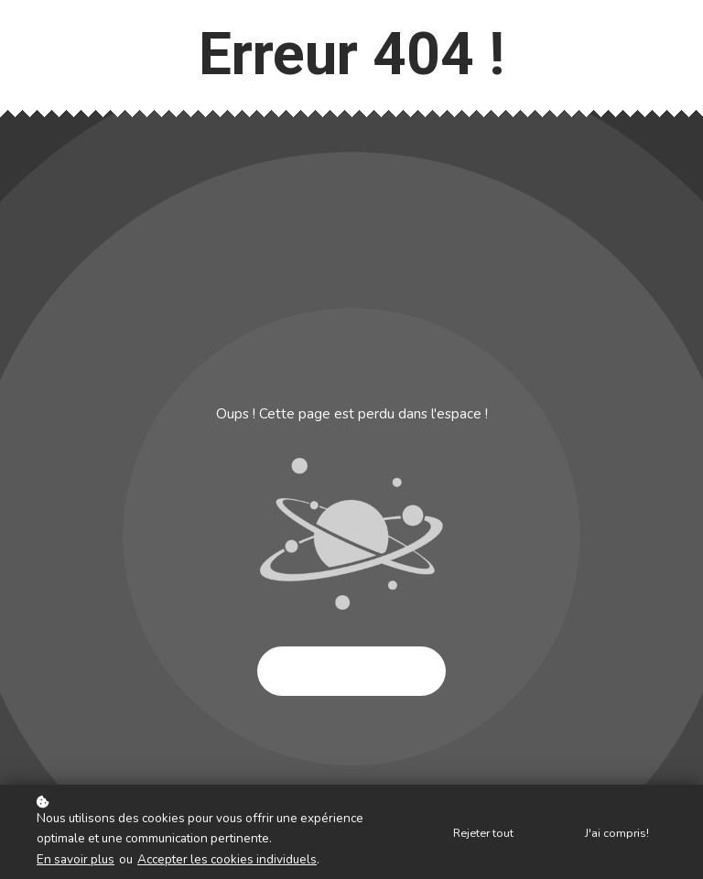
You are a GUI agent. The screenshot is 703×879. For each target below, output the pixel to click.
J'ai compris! (617, 833)
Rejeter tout (483, 833)
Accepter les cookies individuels (227, 859)
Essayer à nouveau (351, 671)
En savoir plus (75, 859)
